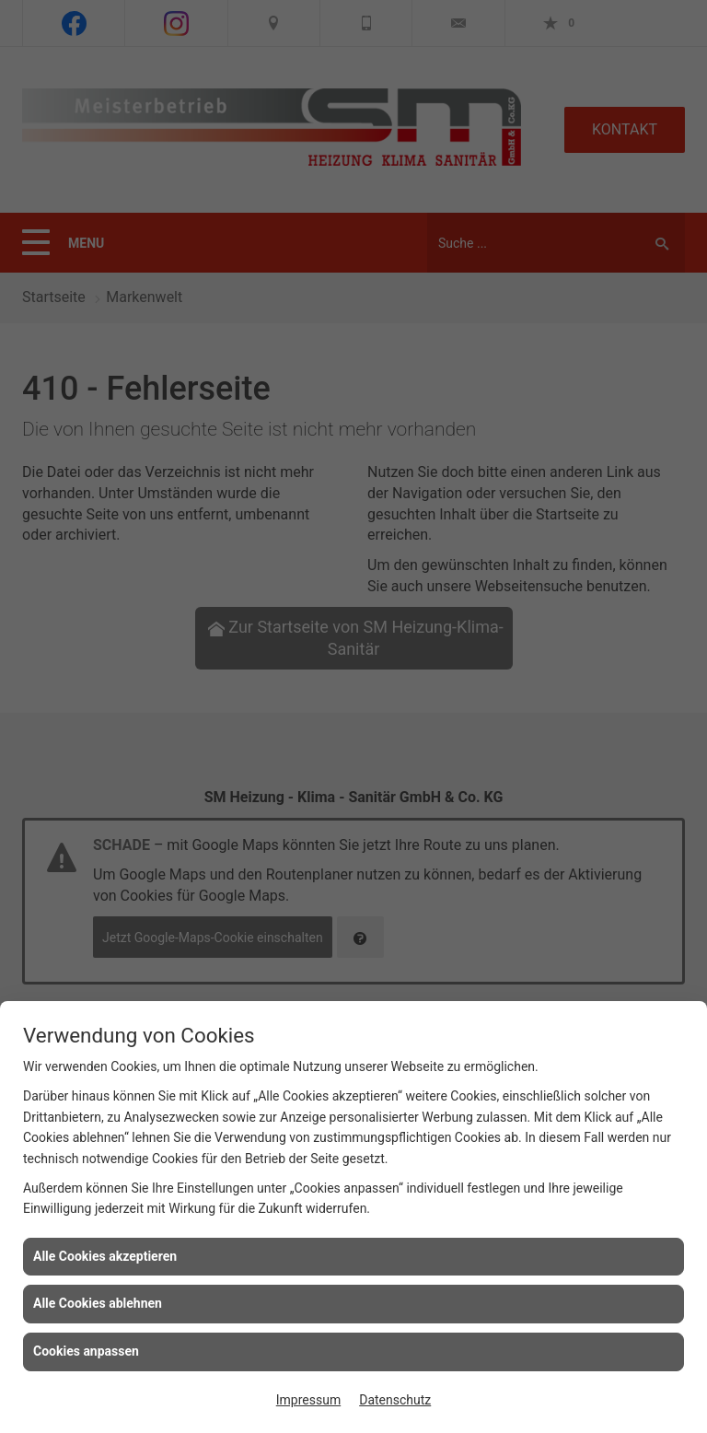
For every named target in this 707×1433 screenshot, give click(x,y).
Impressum (308, 1399)
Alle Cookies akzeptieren (105, 1256)
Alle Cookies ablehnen (97, 1303)
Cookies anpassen (86, 1351)
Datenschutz (395, 1399)
